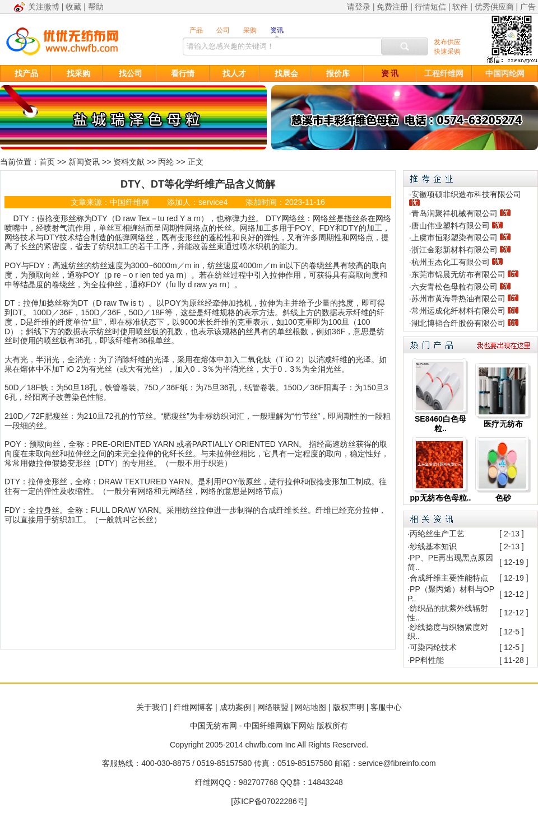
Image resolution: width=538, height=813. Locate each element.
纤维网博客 (193, 707)
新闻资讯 (84, 161)
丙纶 (166, 161)
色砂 (503, 497)
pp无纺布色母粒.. (440, 497)
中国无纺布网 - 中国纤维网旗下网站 (252, 725)
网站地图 (310, 707)
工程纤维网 (443, 73)
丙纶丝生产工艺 (437, 533)
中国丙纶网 (505, 73)
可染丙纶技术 (433, 647)
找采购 (78, 73)
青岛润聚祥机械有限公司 (454, 213)
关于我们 (152, 707)
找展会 (286, 73)
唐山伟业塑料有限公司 (450, 225)
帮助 (96, 6)
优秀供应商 (494, 6)
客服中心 (386, 707)
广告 (528, 6)
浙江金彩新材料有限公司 (454, 249)
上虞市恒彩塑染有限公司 (454, 237)
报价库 (338, 73)
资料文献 (129, 161)
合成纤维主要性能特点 (449, 577)
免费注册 (392, 6)
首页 (47, 161)
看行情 (182, 73)
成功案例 (235, 707)
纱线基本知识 (433, 546)
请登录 (358, 6)
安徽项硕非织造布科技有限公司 (466, 194)
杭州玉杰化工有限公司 (450, 262)
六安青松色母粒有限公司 (454, 286)
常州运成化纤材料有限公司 (458, 310)
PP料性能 (427, 660)
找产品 (26, 73)
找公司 (130, 73)
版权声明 (348, 707)
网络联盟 (273, 707)
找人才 (234, 73)
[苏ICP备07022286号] (269, 801)
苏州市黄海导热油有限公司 (458, 298)
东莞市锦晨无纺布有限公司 (458, 274)
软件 (460, 6)
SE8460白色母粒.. (440, 423)
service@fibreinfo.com (397, 763)
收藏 (73, 6)
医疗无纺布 (503, 423)
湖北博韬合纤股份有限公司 (458, 323)
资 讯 (390, 73)
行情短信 (430, 6)
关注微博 (43, 6)
